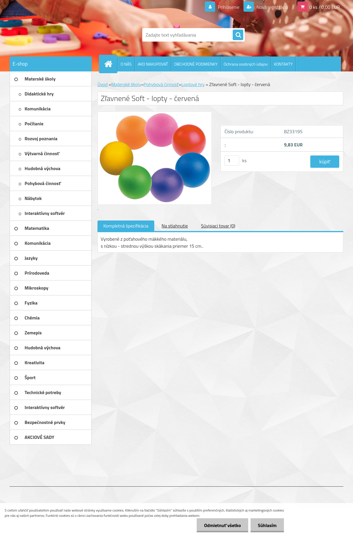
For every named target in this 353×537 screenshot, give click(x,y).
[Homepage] (110, 64)
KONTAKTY (283, 64)
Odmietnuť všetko (222, 525)
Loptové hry (193, 84)
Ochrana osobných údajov (246, 64)
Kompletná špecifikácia (125, 225)
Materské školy (126, 84)
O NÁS (126, 64)
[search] (238, 35)
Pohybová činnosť (161, 84)
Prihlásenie (229, 7)
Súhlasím (267, 525)
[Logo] (50, 34)
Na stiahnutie (175, 225)
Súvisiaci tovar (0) (218, 225)
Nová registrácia (272, 7)
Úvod (102, 84)
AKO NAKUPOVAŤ (153, 64)
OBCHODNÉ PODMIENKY (195, 64)
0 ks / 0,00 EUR (324, 7)
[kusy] (232, 160)
